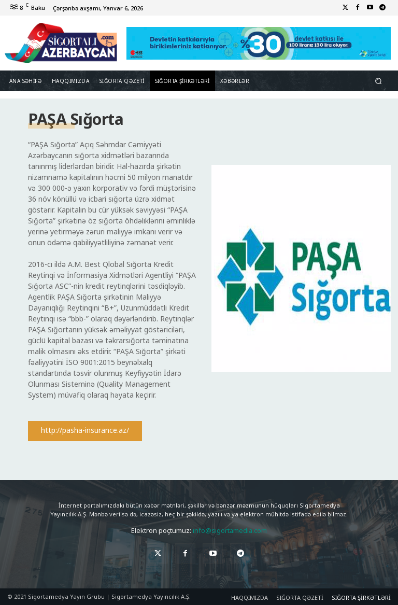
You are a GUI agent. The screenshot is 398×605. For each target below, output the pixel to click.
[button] (378, 81)
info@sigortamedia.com (230, 530)
